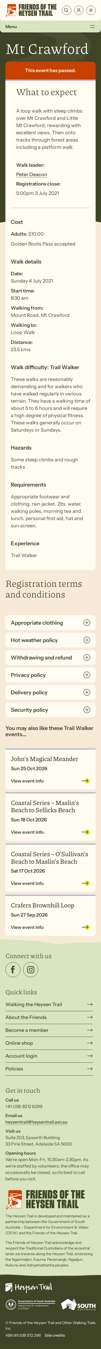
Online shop (19, 1043)
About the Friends (26, 1017)
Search (66, 10)
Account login (21, 1056)
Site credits (55, 1335)
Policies (14, 1069)
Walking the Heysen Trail (33, 1004)
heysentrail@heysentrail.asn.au (36, 1122)
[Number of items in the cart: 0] (91, 10)
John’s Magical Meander (44, 758)
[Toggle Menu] (92, 26)
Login (78, 10)
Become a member (26, 1030)
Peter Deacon (31, 174)
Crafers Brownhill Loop (42, 904)
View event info (27, 781)
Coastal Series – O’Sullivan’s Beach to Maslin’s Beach (49, 857)
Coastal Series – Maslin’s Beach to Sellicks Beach (45, 806)
